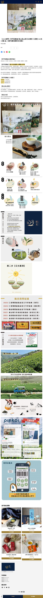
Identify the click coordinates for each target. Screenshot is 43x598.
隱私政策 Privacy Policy (5, 580)
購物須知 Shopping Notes (5, 577)
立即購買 (12, 596)
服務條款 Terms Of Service (5, 581)
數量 (1, 47)
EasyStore (11, 571)
